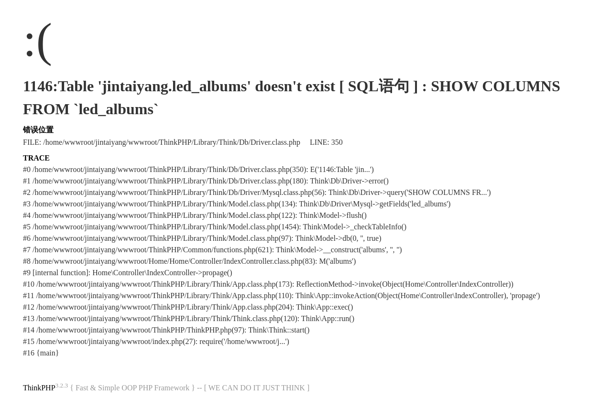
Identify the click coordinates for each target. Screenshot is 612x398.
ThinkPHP (39, 388)
